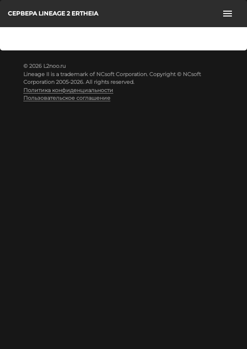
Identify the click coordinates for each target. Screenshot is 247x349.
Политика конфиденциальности (68, 90)
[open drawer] (227, 13)
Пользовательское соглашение (66, 98)
